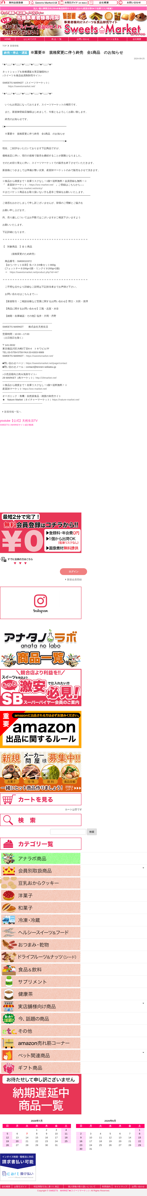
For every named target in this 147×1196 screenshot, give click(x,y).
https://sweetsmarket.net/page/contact (46, 363)
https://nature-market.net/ (65, 399)
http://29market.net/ (45, 377)
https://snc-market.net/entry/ (27, 188)
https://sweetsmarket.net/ (21, 86)
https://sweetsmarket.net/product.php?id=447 (34, 272)
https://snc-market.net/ (41, 184)
